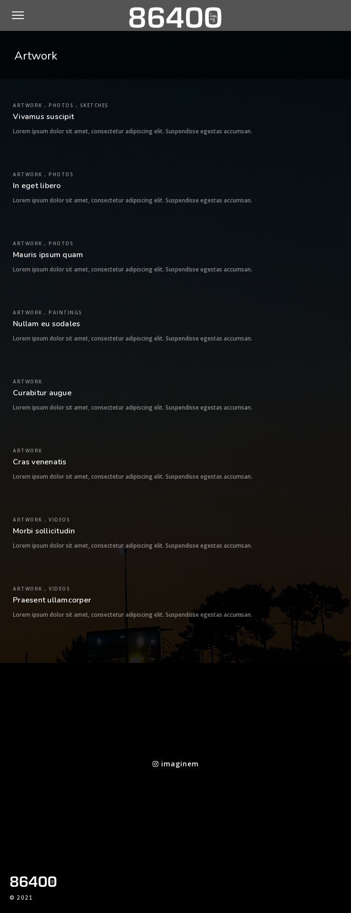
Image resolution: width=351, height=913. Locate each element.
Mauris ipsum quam (48, 255)
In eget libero (37, 186)
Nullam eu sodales (46, 324)
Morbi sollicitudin (44, 531)
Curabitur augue (42, 393)
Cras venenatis (40, 462)
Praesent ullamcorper (52, 600)
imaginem (176, 763)
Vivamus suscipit (43, 116)
